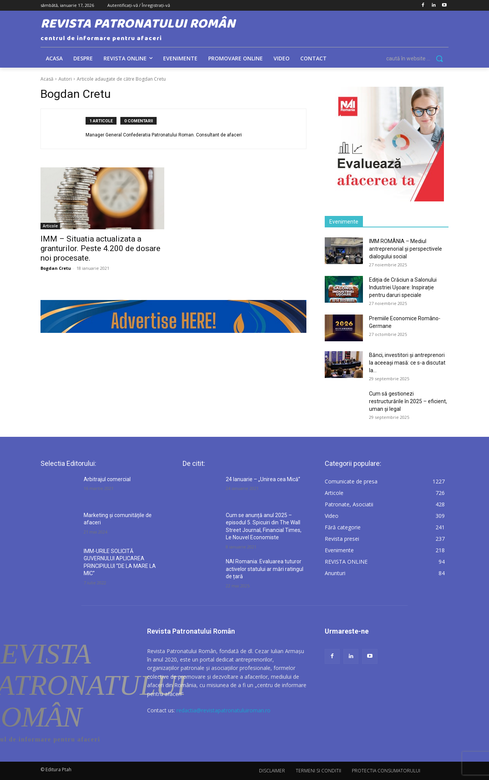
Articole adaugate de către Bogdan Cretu (121, 79)
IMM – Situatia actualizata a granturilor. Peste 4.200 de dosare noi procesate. (100, 248)
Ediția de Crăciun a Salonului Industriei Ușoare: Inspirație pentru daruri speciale (403, 287)
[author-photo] (67, 129)
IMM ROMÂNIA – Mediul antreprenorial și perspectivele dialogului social (405, 248)
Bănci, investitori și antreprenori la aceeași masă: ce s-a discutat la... (407, 362)
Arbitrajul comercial (107, 479)
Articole (50, 226)
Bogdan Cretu (55, 268)
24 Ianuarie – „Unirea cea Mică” (263, 479)
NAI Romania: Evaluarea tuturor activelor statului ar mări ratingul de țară (264, 568)
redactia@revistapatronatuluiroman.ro (223, 710)
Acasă (46, 79)
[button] (417, 58)
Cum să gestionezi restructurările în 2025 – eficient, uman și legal (408, 401)
